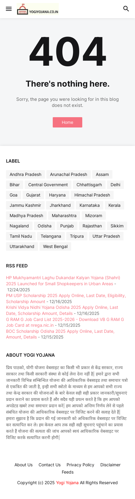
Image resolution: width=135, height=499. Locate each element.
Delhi (115, 184)
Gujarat (33, 194)
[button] (8, 9)
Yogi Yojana (67, 482)
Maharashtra (64, 215)
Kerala (114, 205)
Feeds (68, 471)
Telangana (51, 236)
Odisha (45, 225)
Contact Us (50, 464)
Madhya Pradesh (26, 215)
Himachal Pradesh (92, 194)
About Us (23, 464)
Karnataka (90, 205)
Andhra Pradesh (25, 174)
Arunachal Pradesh (68, 174)
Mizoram (93, 215)
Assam (102, 174)
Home (67, 122)
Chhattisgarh (89, 184)
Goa (13, 194)
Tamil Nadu (21, 236)
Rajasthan (92, 225)
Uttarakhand (22, 246)
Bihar (15, 184)
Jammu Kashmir (25, 205)
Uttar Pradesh (106, 236)
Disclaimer (110, 464)
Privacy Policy (80, 464)
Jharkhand (60, 205)
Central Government (48, 184)
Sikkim (117, 225)
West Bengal (55, 246)
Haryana (57, 194)
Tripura (77, 236)
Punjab (67, 225)
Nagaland (19, 225)
